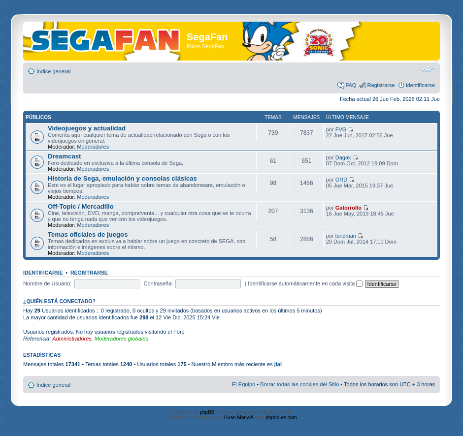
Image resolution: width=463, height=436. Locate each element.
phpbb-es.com (281, 417)
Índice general (53, 71)
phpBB (206, 412)
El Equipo (243, 384)
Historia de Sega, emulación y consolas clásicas (122, 178)
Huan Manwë (238, 417)
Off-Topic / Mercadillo (81, 206)
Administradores (71, 339)
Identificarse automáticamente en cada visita (305, 283)
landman (345, 236)
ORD (341, 180)
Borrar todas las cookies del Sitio (299, 384)
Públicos (38, 117)
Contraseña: (158, 283)
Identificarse (420, 85)
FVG (341, 129)
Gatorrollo (348, 208)
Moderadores (93, 147)
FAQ (350, 85)
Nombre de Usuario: (47, 283)
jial (278, 364)
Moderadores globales (121, 339)
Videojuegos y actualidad (87, 128)
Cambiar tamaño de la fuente (428, 69)
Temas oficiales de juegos (88, 234)
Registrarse (381, 85)
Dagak (343, 157)
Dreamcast (64, 156)
